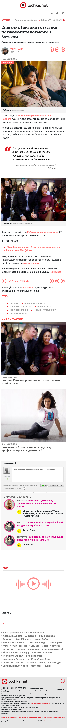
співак (19, 662)
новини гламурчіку (13, 656)
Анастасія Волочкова (33, 632)
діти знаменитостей (52, 649)
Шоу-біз (35, 646)
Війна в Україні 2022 (51, 20)
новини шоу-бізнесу (20, 307)
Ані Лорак (30, 636)
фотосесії (36, 665)
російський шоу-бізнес (39, 659)
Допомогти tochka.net (26, 20)
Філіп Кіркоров (19, 646)
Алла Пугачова (11, 632)
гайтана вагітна (18, 313)
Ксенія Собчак (42, 639)
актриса (56, 646)
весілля (21, 649)
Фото (5, 646)
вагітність (8, 649)
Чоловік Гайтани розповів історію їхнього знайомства (30, 381)
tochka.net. (55, 272)
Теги (5, 624)
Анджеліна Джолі (12, 636)
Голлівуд (7, 639)
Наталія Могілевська (14, 642)
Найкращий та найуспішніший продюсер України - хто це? (40, 524)
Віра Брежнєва (47, 636)
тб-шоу (43, 662)
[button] (57, 13)
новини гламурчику (45, 310)
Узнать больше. (50, 721)
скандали (8, 662)
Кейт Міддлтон (23, 639)
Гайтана (14, 303)
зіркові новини (10, 652)
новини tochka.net (34, 303)
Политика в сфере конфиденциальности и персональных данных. (41, 717)
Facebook (28, 287)
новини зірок (44, 307)
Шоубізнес (7, 63)
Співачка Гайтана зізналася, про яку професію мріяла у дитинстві (26, 448)
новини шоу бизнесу (13, 659)
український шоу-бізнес (15, 665)
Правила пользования (9, 717)
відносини (33, 649)
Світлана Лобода (37, 642)
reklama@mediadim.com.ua (40, 703)
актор (45, 646)
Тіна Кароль (56, 642)
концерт (26, 652)
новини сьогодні (19, 310)
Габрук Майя (16, 49)
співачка (31, 662)
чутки (48, 665)
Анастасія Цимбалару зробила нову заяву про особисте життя (36, 503)
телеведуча (56, 662)
